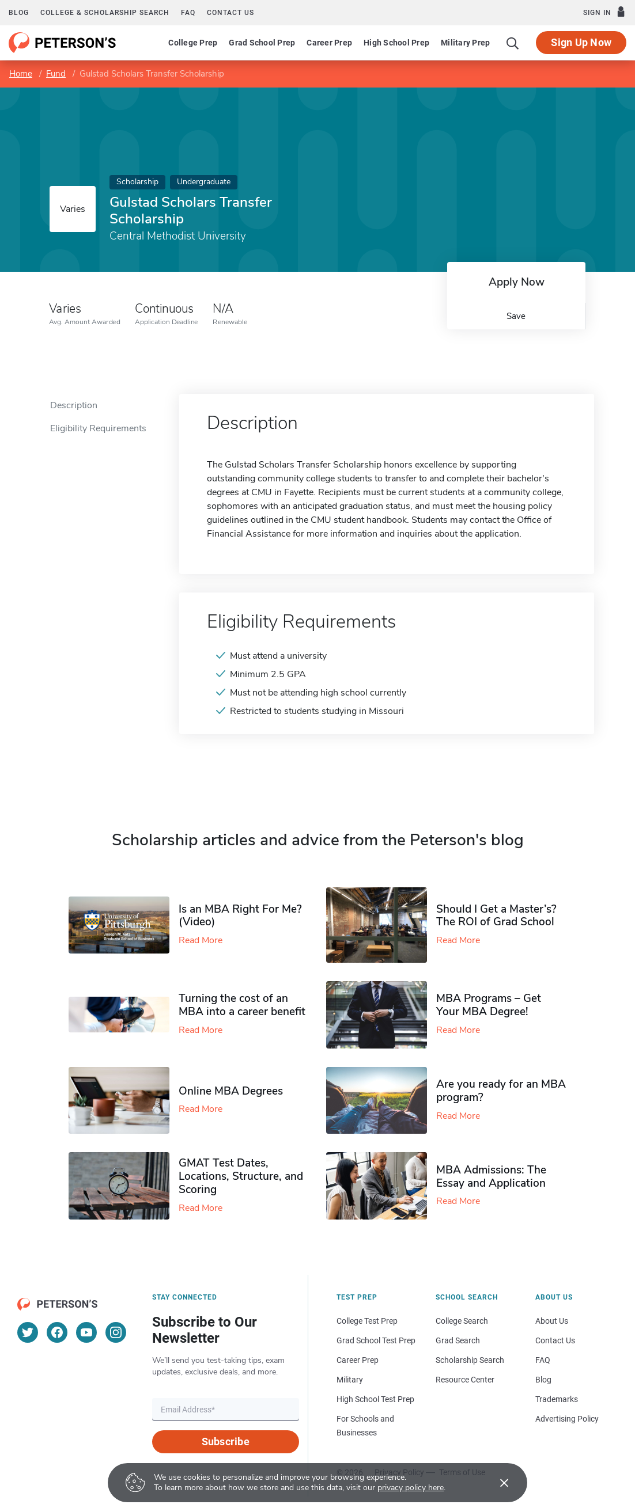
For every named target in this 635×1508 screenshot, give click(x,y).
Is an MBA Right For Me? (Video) (240, 916)
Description (73, 405)
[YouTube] (86, 1332)
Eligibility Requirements (98, 428)
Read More (200, 940)
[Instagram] (115, 1332)
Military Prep (465, 42)
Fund (56, 73)
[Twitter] (27, 1332)
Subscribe (226, 1441)
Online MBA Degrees (231, 1091)
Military (350, 1379)
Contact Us (555, 1340)
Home (20, 73)
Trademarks (556, 1399)
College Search (462, 1320)
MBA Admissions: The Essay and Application (491, 1177)
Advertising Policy (567, 1418)
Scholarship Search (470, 1360)
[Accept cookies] (496, 1482)
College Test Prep (367, 1320)
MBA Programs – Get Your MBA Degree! (488, 1005)
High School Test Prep (375, 1399)
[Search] (512, 42)
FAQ (188, 13)
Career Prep (329, 42)
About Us (551, 1320)
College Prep (192, 42)
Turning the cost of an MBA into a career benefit (242, 1005)
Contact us (230, 13)
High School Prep (396, 42)
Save (516, 316)
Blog (19, 13)
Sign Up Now (581, 42)
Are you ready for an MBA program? (501, 1091)
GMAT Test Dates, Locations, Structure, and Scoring (241, 1176)
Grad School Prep (262, 42)
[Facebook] (57, 1332)
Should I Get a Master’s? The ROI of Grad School (496, 916)
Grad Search (458, 1340)
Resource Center (465, 1379)
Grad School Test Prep (376, 1340)
